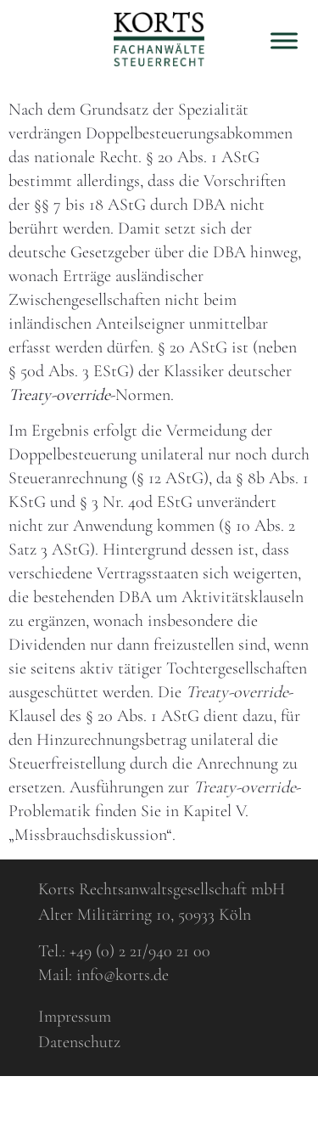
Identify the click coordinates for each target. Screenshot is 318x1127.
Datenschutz (79, 1042)
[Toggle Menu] (284, 40)
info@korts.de (122, 975)
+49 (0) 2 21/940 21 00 (140, 951)
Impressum (74, 1016)
